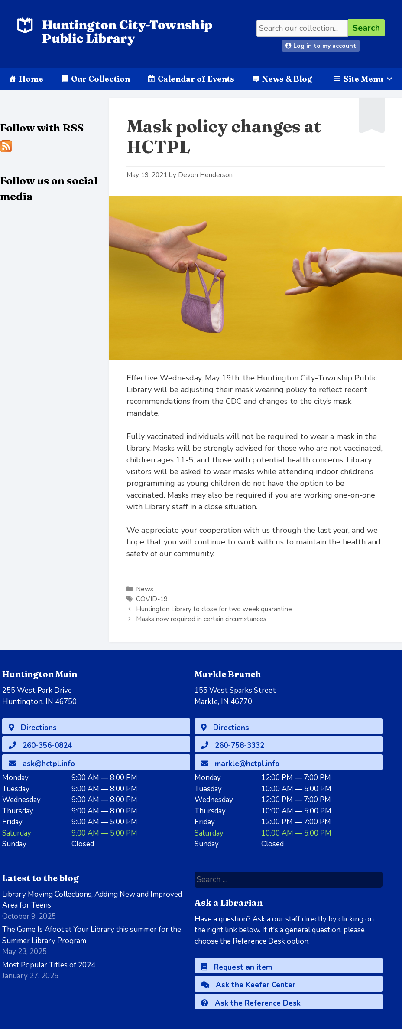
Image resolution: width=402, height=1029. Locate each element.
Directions (33, 728)
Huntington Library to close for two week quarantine (214, 609)
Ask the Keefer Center (248, 985)
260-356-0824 (40, 745)
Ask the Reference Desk (251, 1003)
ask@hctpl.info (42, 764)
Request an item (236, 967)
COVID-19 (152, 599)
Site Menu (368, 79)
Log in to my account (320, 46)
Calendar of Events (196, 79)
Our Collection (100, 79)
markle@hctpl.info (240, 764)
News (144, 589)
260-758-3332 (232, 745)
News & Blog (287, 79)
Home (31, 79)
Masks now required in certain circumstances (201, 619)
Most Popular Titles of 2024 (48, 965)
